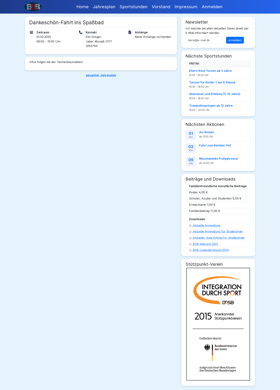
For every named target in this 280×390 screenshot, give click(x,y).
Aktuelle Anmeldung (204, 225)
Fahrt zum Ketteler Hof (215, 145)
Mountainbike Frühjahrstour (218, 158)
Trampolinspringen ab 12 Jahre (211, 105)
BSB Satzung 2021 (203, 244)
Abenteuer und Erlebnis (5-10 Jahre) (214, 94)
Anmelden (212, 6)
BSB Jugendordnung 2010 (209, 250)
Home (82, 6)
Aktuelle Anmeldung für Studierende (215, 231)
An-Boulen (206, 132)
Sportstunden (134, 6)
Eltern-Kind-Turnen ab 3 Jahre (210, 70)
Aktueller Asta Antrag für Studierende (216, 237)
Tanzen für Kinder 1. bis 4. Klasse (212, 82)
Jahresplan (104, 6)
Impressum (186, 6)
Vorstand (161, 6)
